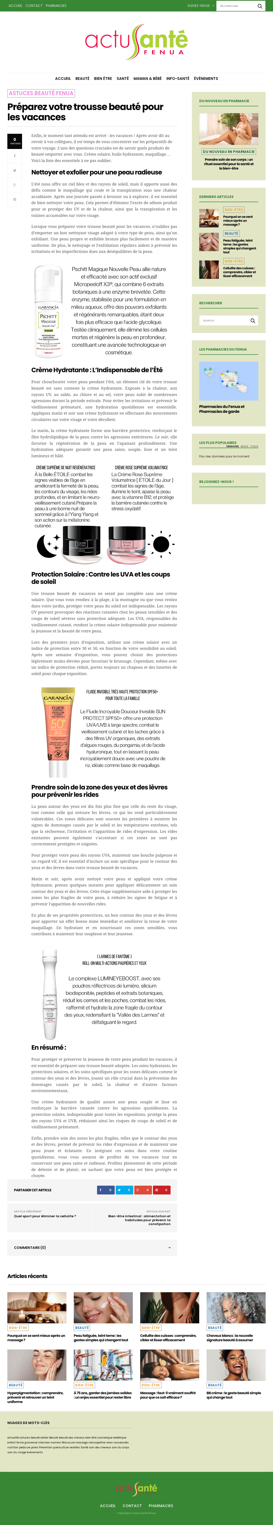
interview (44, 1442)
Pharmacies (56, 5)
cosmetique (104, 1437)
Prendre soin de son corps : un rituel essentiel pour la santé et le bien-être (229, 164)
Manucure (68, 1442)
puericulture (61, 1447)
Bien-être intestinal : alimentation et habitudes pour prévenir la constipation (139, 1220)
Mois (244, 446)
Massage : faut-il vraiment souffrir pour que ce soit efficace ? (168, 1395)
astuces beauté (30, 1437)
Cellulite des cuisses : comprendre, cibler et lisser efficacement (239, 272)
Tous (254, 446)
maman (55, 1442)
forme (20, 1442)
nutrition (12, 1447)
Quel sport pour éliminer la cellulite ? (45, 1216)
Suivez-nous (201, 5)
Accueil (15, 5)
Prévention (45, 1447)
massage (81, 1442)
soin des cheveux (100, 1447)
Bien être (103, 78)
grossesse (31, 1442)
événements (35, 1452)
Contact (34, 5)
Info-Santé (177, 78)
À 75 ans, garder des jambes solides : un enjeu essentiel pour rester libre (103, 1395)
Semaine (232, 446)
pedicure (24, 1447)
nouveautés (121, 1442)
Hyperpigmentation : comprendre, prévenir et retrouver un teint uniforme (35, 1397)
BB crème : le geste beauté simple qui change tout (234, 1395)
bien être (91, 1437)
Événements (206, 78)
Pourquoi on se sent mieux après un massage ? (238, 220)
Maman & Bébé (148, 78)
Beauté (82, 78)
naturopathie (96, 1442)
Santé (123, 78)
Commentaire (30, 1247)
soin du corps (120, 1447)
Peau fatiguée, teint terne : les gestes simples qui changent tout (239, 246)
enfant (11, 1442)
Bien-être (234, 209)
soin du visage (16, 1452)
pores (34, 1447)
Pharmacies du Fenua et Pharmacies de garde (222, 409)
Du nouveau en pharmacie (229, 151)
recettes (75, 1447)
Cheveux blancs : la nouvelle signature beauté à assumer (230, 1337)
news (109, 1442)
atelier (44, 1437)
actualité (13, 1437)
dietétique (119, 1437)
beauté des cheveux (72, 1437)
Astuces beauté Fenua (41, 93)
